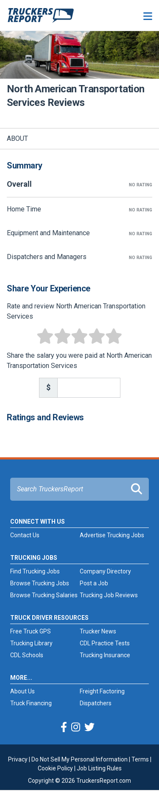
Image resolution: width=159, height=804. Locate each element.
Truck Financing (31, 703)
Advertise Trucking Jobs (112, 535)
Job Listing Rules (99, 768)
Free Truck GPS (30, 631)
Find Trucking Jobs (35, 571)
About (17, 138)
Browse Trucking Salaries (44, 595)
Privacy (18, 759)
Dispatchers (96, 703)
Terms (140, 759)
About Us (22, 691)
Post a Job (94, 583)
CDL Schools (26, 655)
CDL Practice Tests (105, 643)
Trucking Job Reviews (109, 595)
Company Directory (105, 571)
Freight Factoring (102, 691)
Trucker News (98, 631)
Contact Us (24, 535)
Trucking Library (31, 643)
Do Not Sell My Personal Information (79, 759)
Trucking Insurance (105, 655)
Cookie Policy (55, 768)
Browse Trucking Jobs (39, 583)
